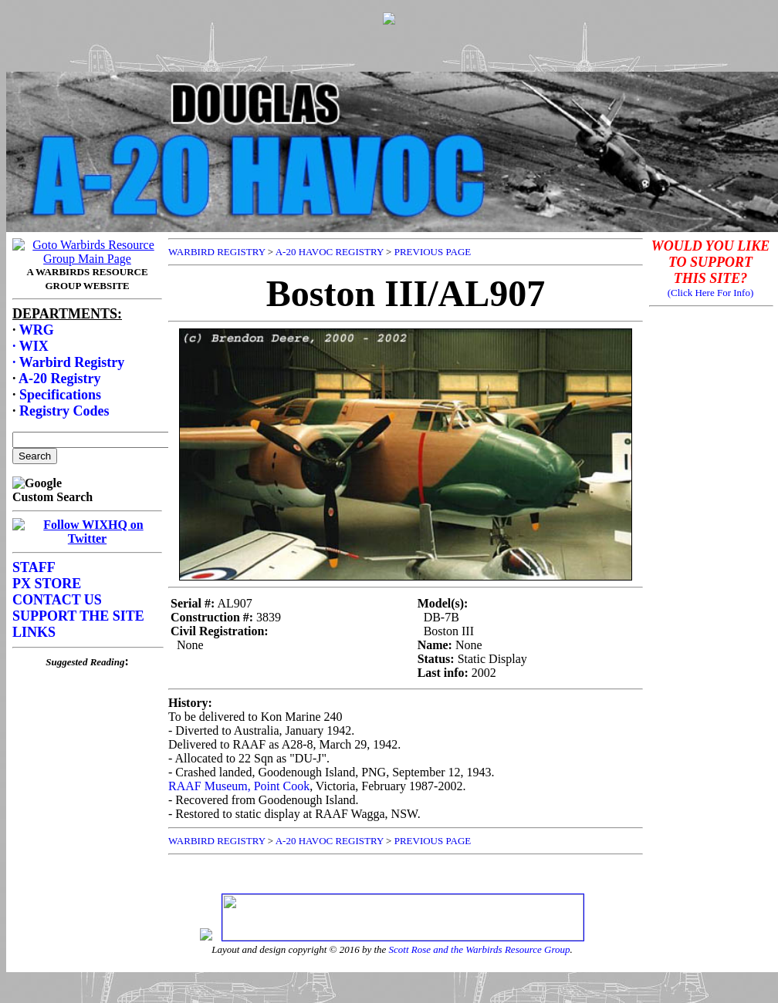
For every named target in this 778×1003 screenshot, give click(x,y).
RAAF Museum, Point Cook (239, 786)
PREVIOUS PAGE (433, 251)
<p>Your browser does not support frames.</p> (392, 64)
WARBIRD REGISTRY (217, 251)
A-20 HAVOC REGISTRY (330, 251)
